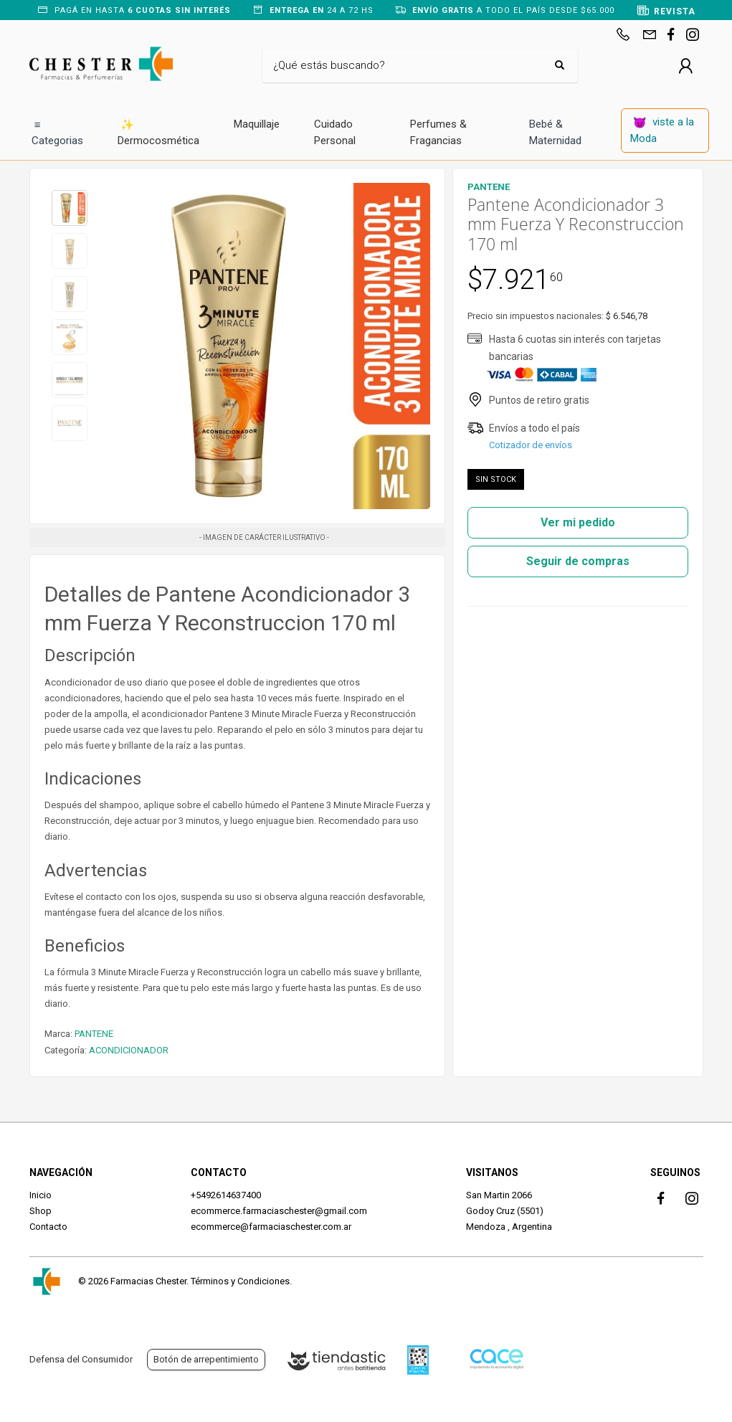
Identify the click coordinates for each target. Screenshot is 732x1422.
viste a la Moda (662, 130)
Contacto (48, 1226)
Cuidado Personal (335, 132)
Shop (40, 1210)
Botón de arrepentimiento (206, 1359)
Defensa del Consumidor (81, 1359)
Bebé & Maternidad (555, 132)
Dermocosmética (158, 132)
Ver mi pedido (578, 522)
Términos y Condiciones (240, 1281)
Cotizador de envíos (530, 445)
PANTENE (94, 1033)
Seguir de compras (577, 561)
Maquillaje (257, 124)
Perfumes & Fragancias (438, 132)
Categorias (57, 132)
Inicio (40, 1195)
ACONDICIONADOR (128, 1050)
